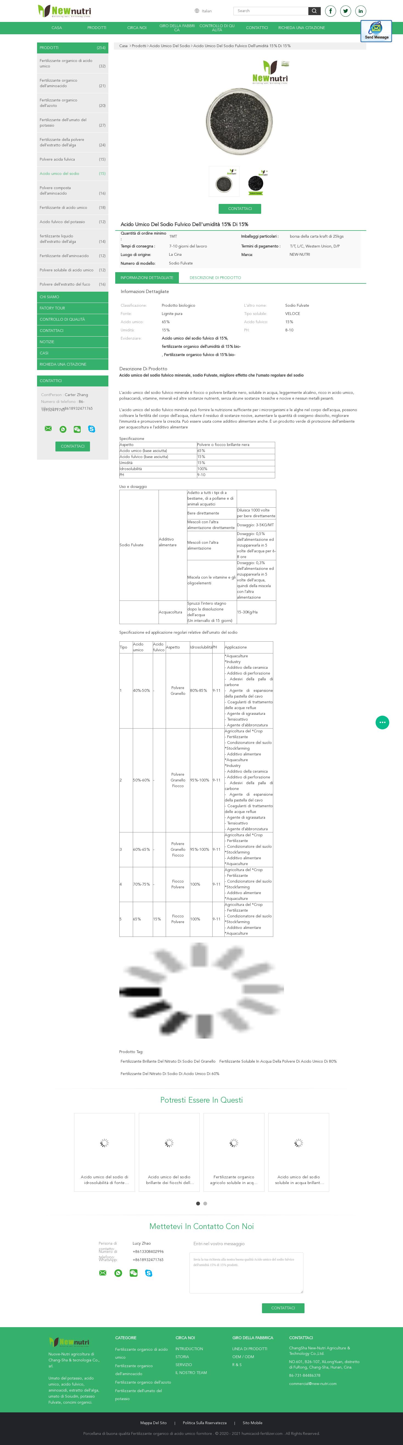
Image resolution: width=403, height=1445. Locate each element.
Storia (182, 1357)
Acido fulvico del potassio (73, 222)
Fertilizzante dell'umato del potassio (73, 123)
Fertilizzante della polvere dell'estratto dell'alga (73, 143)
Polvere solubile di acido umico (73, 270)
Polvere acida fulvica (73, 159)
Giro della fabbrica (177, 28)
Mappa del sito (153, 1423)
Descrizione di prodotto (215, 278)
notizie (47, 342)
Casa (57, 28)
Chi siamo (49, 297)
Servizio (184, 1365)
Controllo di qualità (217, 28)
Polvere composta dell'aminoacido (73, 191)
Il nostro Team (191, 1373)
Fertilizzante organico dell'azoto (73, 103)
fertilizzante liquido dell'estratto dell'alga (73, 239)
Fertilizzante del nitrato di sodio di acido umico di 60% (170, 1074)
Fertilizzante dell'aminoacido (73, 256)
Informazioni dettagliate (147, 278)
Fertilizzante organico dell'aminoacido (73, 84)
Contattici (257, 28)
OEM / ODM (243, 1357)
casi (44, 353)
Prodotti (97, 28)
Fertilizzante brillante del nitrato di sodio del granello (168, 1061)
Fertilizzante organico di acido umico (73, 64)
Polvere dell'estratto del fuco (73, 284)
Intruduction (189, 1349)
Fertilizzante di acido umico (73, 208)
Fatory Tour (52, 308)
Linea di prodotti (249, 1349)
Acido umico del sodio (73, 174)
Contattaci (51, 331)
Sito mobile (253, 1423)
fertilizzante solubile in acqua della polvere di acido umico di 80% (278, 1061)
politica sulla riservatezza (205, 1423)
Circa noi (136, 28)
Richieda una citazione (301, 28)
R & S (237, 1365)
